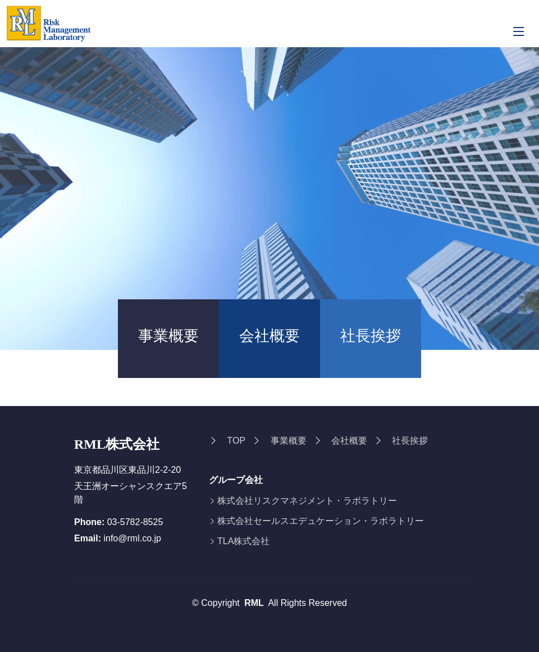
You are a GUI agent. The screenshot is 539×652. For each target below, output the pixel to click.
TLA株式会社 (243, 541)
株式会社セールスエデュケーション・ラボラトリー (320, 521)
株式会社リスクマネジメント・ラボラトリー (307, 500)
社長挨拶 (370, 335)
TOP (236, 440)
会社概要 (269, 335)
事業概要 (168, 335)
